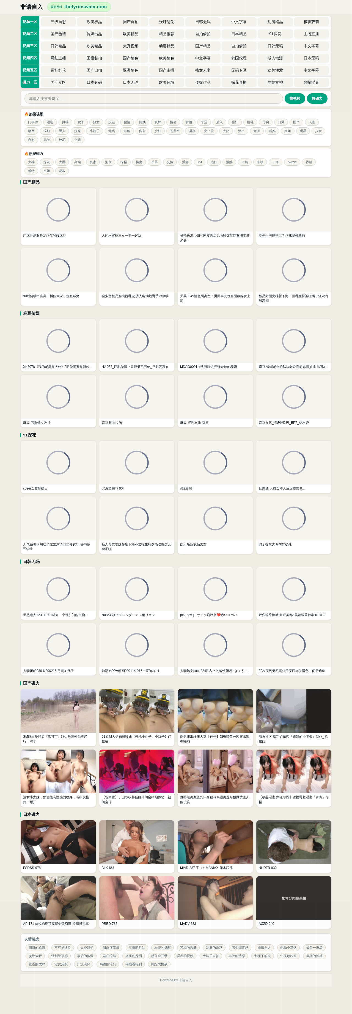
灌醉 (229, 162)
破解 (127, 131)
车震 (204, 122)
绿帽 (123, 162)
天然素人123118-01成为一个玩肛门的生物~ (55, 615)
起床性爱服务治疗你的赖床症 (44, 235)
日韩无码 (31, 561)
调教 (192, 131)
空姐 (77, 140)
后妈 (272, 131)
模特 (31, 171)
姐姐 (287, 131)
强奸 (235, 122)
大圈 (62, 162)
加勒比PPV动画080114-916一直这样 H (130, 671)
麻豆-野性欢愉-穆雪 (194, 423)
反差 (111, 122)
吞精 (309, 162)
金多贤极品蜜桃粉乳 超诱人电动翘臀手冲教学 (135, 296)
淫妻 (185, 162)
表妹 (158, 122)
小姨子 (95, 131)
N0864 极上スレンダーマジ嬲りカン (128, 615)
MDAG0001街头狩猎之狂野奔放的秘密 (208, 367)
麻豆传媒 (31, 313)
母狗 (265, 122)
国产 (296, 122)
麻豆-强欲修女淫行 (37, 423)
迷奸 (214, 162)
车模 (260, 162)
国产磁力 (31, 683)
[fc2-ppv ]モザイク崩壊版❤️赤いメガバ (208, 615)
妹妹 (77, 131)
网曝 (65, 122)
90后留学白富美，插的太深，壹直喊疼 (51, 296)
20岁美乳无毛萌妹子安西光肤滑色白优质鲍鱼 (292, 671)
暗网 (31, 131)
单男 (154, 162)
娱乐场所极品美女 (193, 544)
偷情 (127, 122)
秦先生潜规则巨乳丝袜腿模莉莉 (282, 235)
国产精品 (31, 182)
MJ (199, 162)
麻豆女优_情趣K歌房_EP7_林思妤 (284, 423)
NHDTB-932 (268, 868)
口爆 (281, 122)
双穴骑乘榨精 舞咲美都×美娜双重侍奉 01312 (291, 615)
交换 (170, 162)
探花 (46, 162)
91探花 (29, 435)
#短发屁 (186, 488)
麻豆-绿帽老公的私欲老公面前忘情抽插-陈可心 (293, 367)
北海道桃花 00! (113, 488)
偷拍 (188, 122)
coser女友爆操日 (35, 488)
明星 (303, 131)
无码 (111, 131)
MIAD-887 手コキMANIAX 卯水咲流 (206, 868)
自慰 (31, 140)
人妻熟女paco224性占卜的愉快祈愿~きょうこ (214, 671)
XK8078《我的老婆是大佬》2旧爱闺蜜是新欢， (58, 367)
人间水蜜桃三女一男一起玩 (121, 235)
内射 (142, 131)
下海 (275, 162)
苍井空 (175, 131)
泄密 (50, 122)
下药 (244, 162)
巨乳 (250, 122)
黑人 (62, 131)
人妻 (312, 122)
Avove (292, 162)
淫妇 (46, 131)
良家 (93, 162)
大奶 (226, 131)
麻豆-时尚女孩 (112, 423)
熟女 (96, 122)
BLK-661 (108, 868)
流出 (241, 131)
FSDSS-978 (32, 868)
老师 (257, 131)
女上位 (209, 131)
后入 (219, 122)
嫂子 (81, 122)
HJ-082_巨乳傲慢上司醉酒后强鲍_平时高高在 (135, 367)
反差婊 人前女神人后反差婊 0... (282, 488)
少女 (318, 131)
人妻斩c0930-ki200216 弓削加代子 (48, 671)
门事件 (33, 122)
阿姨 (142, 122)
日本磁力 (31, 814)
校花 (62, 140)
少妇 (158, 131)
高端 (77, 162)
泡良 (108, 162)
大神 (31, 162)
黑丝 (46, 140)
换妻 (173, 122)
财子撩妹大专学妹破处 (275, 544)
